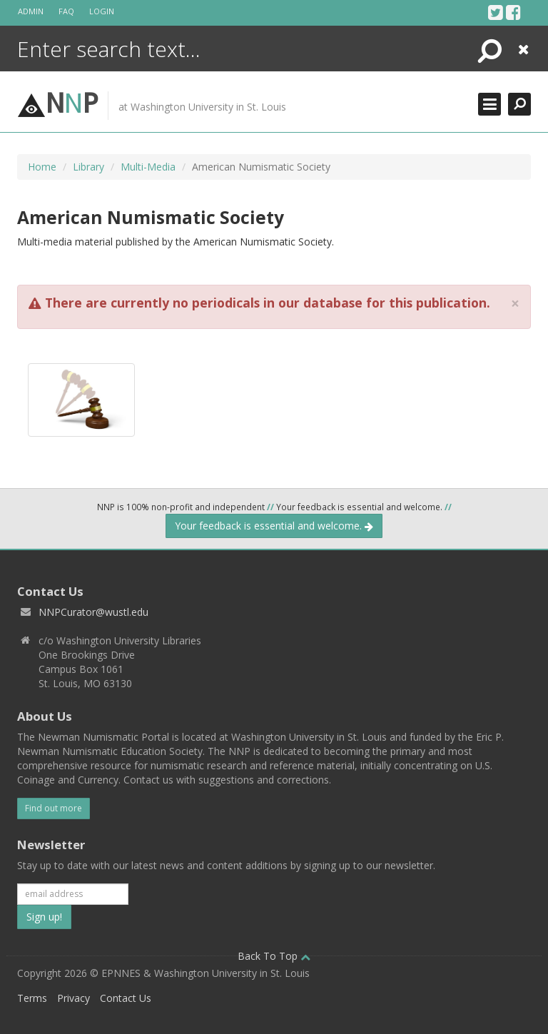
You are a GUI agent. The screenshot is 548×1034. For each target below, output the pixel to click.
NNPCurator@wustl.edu (93, 612)
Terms (32, 998)
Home (42, 166)
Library (88, 166)
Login (101, 11)
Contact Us (125, 998)
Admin (31, 11)
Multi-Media (148, 166)
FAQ (66, 11)
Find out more (53, 808)
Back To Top (274, 956)
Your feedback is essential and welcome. (274, 525)
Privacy (73, 998)
